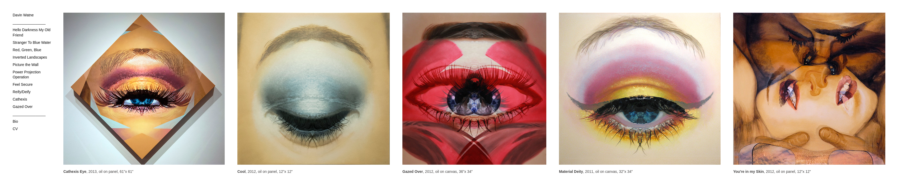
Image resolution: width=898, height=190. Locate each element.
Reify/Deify (22, 92)
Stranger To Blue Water (32, 42)
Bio (15, 121)
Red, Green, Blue (27, 50)
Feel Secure (22, 84)
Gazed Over (22, 106)
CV (15, 129)
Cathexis (20, 99)
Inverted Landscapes (30, 57)
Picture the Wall (26, 65)
